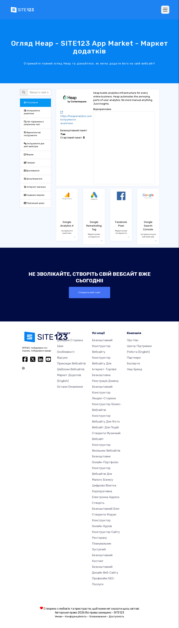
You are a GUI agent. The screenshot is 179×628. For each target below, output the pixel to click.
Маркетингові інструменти (32, 134)
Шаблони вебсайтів (70, 369)
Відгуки (62, 357)
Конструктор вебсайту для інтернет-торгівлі (104, 363)
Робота (138, 351)
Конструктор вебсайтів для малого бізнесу (102, 473)
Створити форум (104, 514)
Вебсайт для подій (105, 427)
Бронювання (31, 170)
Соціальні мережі (34, 195)
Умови (58, 616)
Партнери (134, 357)
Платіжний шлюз (34, 203)
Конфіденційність (76, 616)
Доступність (116, 616)
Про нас (132, 340)
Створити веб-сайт (89, 292)
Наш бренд (134, 369)
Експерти (133, 363)
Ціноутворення (33, 179)
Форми (29, 154)
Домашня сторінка (70, 340)
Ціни (60, 346)
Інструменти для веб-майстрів (34, 145)
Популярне (31, 102)
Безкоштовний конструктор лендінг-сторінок (104, 392)
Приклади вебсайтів (71, 363)
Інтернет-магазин (35, 187)
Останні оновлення (70, 386)
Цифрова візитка (104, 485)
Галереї (29, 163)
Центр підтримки (139, 346)
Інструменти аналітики (32, 112)
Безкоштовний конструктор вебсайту (102, 345)
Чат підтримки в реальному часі (34, 123)
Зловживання (97, 616)
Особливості (65, 351)
